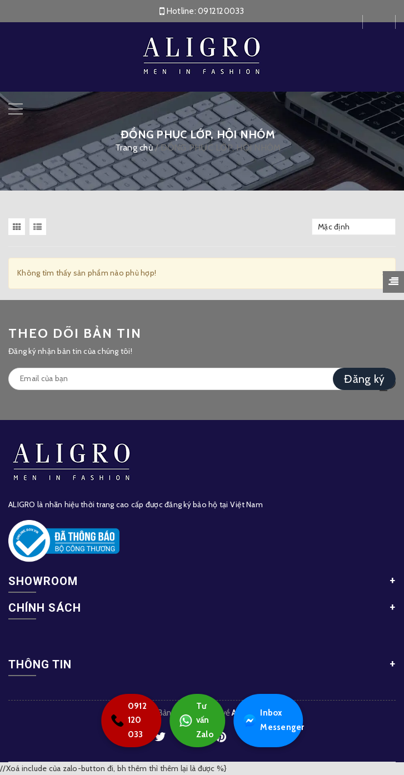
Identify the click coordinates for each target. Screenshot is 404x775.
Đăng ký (364, 379)
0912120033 (221, 11)
